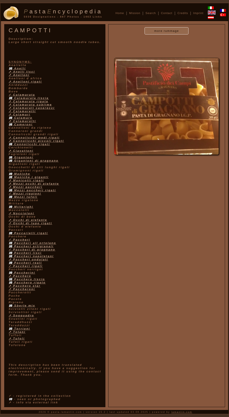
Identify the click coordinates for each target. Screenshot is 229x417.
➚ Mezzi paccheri (25, 187)
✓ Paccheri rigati (26, 266)
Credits (183, 13)
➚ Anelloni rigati (25, 81)
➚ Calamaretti (22, 111)
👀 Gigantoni (21, 157)
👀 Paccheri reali (25, 262)
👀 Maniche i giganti (29, 177)
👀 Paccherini (22, 272)
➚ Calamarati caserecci (32, 108)
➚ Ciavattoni (21, 150)
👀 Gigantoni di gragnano (34, 160)
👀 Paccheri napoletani (31, 256)
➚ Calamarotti (22, 121)
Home (119, 13)
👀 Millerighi (21, 206)
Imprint (198, 13)
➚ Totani (17, 332)
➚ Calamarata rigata (28, 101)
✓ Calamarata (22, 94)
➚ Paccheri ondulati (28, 259)
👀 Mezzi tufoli (23, 197)
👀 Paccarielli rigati (28, 233)
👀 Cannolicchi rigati (29, 144)
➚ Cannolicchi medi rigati (34, 137)
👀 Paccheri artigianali (31, 246)
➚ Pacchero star (25, 285)
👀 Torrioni (19, 328)
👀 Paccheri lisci (25, 253)
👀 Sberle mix (22, 305)
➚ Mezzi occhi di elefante (34, 183)
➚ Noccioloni (21, 213)
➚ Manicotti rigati (26, 180)
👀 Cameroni (21, 124)
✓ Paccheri (19, 239)
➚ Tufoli (17, 338)
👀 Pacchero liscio (27, 279)
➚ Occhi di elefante (28, 220)
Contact (166, 13)
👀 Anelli (17, 68)
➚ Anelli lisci (22, 71)
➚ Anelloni (19, 75)
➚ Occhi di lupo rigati (30, 223)
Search (150, 13)
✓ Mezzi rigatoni (25, 193)
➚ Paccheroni (22, 289)
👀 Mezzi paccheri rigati (32, 190)
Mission (134, 13)
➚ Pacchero (20, 276)
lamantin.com (181, 412)
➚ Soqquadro (21, 315)
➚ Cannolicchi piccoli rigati (36, 141)
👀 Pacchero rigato (27, 282)
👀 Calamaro (21, 117)
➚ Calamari (20, 114)
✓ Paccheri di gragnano (32, 249)
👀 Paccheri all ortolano (32, 243)
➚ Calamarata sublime (30, 104)
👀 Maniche (19, 173)
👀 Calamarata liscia (29, 98)
